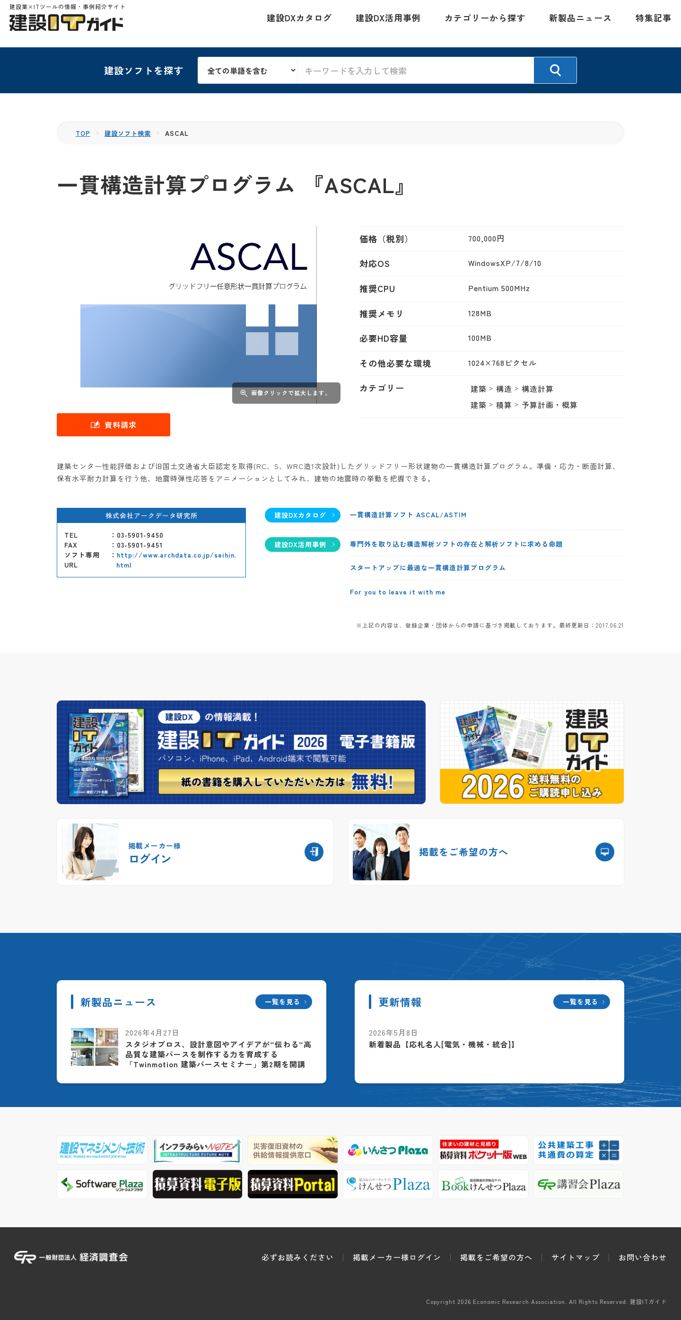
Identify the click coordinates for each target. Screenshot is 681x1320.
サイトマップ (575, 1257)
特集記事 (649, 24)
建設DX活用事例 (383, 24)
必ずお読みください (298, 1257)
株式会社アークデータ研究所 (151, 515)
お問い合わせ (643, 1257)
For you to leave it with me (397, 591)
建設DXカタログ (294, 24)
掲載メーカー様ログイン (397, 1257)
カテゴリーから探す (480, 24)
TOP (83, 133)
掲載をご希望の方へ (496, 1257)
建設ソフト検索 (130, 133)
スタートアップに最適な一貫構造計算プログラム (428, 567)
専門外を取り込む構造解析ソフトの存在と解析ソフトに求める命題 (456, 544)
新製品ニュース (575, 24)
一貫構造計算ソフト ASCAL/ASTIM (408, 514)
